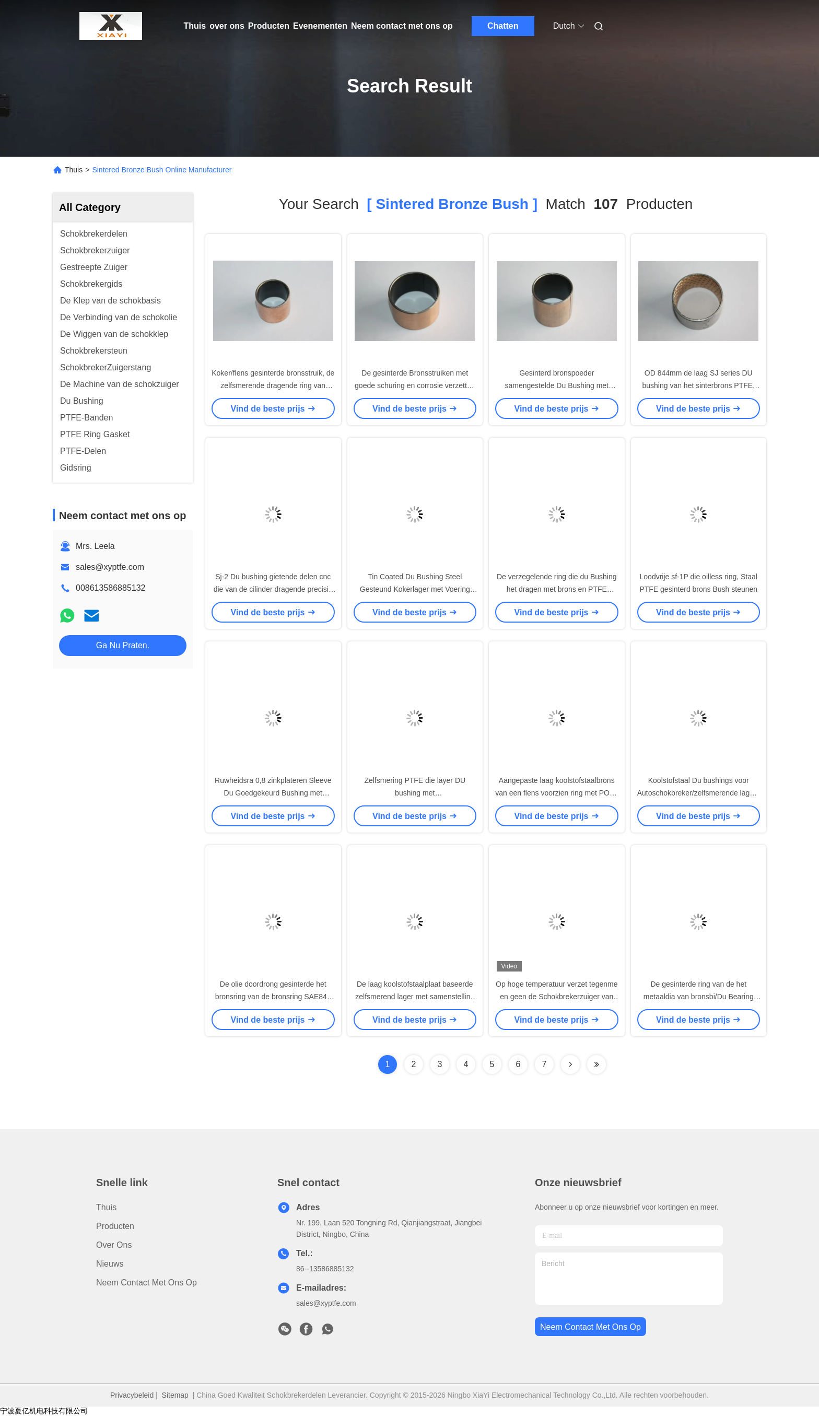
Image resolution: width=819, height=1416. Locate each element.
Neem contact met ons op (402, 25)
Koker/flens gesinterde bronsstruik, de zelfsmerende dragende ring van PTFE (273, 385)
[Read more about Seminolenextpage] (570, 1064)
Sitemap (175, 1395)
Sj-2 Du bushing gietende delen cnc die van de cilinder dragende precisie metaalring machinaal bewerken (273, 589)
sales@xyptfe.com (110, 567)
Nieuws (109, 1263)
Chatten (503, 25)
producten (115, 1226)
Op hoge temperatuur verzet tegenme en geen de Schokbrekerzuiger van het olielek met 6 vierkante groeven (556, 996)
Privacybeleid (132, 1395)
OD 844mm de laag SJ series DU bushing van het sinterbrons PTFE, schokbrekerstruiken (698, 385)
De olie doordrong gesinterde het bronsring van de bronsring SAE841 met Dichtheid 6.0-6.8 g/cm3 (273, 996)
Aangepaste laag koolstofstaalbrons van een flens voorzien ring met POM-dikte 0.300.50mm (556, 793)
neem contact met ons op (590, 1327)
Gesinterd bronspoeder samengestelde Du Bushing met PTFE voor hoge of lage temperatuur (556, 385)
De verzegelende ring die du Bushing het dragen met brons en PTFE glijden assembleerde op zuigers (557, 589)
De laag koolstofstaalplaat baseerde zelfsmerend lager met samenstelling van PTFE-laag (414, 996)
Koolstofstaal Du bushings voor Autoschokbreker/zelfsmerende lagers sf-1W (698, 793)
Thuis (195, 25)
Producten (268, 25)
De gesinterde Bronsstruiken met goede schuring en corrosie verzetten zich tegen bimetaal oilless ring (415, 385)
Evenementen (320, 25)
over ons (226, 25)
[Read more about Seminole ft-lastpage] (596, 1064)
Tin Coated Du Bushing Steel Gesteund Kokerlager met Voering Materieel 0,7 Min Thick (415, 589)
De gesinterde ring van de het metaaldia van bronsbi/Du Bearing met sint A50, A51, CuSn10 (699, 996)
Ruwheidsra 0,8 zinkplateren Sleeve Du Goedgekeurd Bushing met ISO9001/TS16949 (273, 793)
